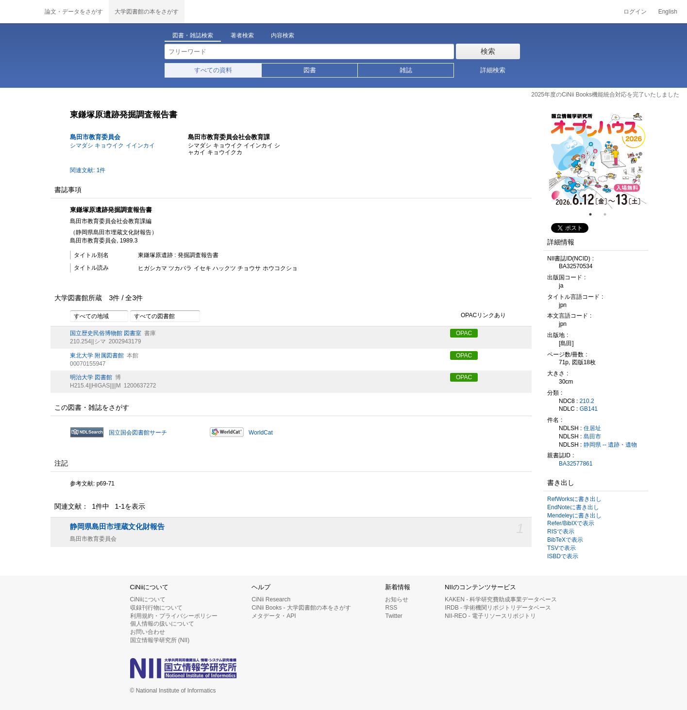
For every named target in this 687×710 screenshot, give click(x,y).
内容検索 (282, 35)
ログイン (635, 11)
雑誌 (406, 70)
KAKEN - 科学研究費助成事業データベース (501, 599)
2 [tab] (609, 214)
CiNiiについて (148, 599)
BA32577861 (575, 463)
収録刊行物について (156, 607)
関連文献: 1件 (87, 170)
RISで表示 (560, 531)
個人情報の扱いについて (162, 623)
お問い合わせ (147, 632)
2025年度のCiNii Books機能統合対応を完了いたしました (605, 94)
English (667, 11)
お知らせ (396, 599)
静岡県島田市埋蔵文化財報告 (117, 527)
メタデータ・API (273, 616)
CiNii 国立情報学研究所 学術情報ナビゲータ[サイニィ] (19, 11)
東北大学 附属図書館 (97, 355)
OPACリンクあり (478, 315)
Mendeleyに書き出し (574, 515)
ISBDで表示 (562, 556)
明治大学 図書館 (91, 377)
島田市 (592, 436)
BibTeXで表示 (565, 539)
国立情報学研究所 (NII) (160, 640)
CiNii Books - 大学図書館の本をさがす (301, 607)
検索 (488, 51)
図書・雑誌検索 (192, 35)
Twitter (393, 616)
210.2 (587, 401)
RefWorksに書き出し (574, 499)
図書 (309, 70)
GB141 (589, 408)
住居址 (592, 428)
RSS (391, 607)
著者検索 (242, 35)
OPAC (464, 333)
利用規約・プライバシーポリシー (174, 616)
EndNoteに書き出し (573, 507)
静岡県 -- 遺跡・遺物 (610, 444)
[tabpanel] (597, 160)
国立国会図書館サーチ (138, 432)
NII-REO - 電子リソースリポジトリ (490, 616)
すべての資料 (213, 70)
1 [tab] (594, 214)
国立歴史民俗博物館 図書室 (105, 333)
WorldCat (261, 432)
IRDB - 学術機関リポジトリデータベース (498, 607)
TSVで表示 (561, 548)
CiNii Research (270, 599)
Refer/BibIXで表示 (570, 523)
